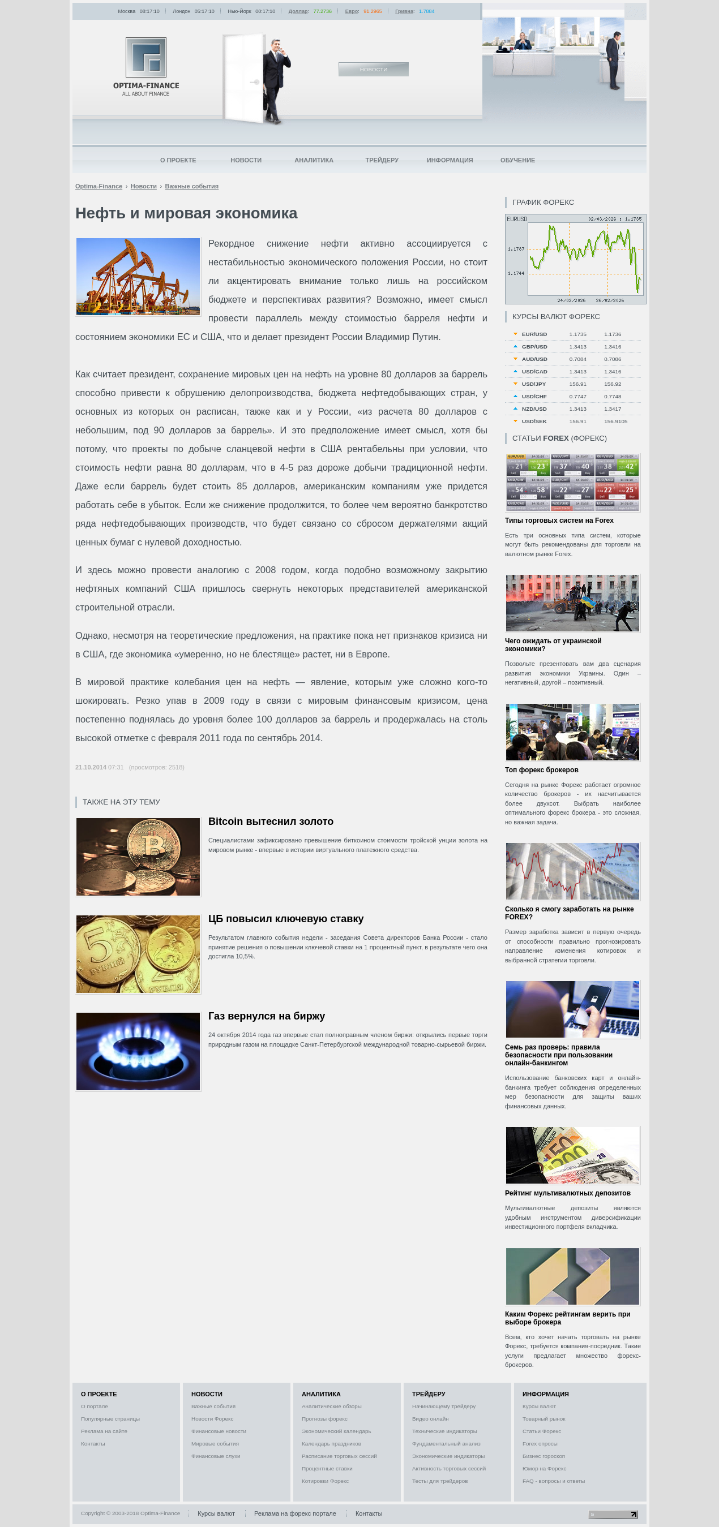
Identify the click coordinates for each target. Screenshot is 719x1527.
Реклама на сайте (104, 1431)
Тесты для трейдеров (440, 1481)
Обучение (517, 160)
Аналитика (313, 160)
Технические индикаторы (444, 1431)
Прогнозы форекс (325, 1419)
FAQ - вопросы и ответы (554, 1481)
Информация (450, 160)
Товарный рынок (544, 1419)
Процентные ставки (327, 1468)
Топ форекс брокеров (542, 770)
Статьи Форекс (542, 1431)
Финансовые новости (218, 1431)
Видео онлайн (430, 1419)
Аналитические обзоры (332, 1406)
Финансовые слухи (216, 1456)
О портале (94, 1406)
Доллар (298, 11)
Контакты (93, 1443)
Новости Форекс (212, 1419)
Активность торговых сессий (449, 1468)
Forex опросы (540, 1443)
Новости (246, 160)
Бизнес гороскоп (544, 1456)
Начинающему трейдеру (444, 1406)
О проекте (178, 160)
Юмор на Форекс (544, 1468)
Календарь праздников (331, 1443)
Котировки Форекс (325, 1481)
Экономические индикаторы (448, 1456)
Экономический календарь (336, 1431)
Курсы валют (539, 1406)
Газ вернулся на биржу (267, 1016)
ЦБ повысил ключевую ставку (286, 918)
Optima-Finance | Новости (146, 66)
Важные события (213, 1406)
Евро (351, 11)
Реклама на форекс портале (295, 1513)
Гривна (404, 11)
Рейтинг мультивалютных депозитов (568, 1193)
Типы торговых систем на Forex (559, 520)
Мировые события (215, 1443)
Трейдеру (382, 160)
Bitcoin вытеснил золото (271, 821)
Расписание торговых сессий (339, 1456)
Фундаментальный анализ (446, 1443)
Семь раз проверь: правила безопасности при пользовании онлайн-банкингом (559, 1055)
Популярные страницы (110, 1419)
